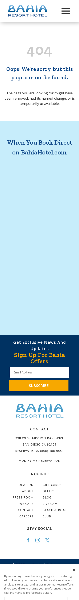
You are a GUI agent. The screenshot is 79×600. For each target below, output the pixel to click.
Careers (26, 516)
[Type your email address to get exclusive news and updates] (40, 372)
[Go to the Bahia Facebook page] (30, 540)
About (27, 491)
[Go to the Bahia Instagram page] (39, 540)
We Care (26, 504)
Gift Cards (52, 485)
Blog (47, 497)
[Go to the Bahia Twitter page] (49, 540)
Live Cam (50, 504)
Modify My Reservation (39, 461)
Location (25, 485)
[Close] (74, 573)
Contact (25, 510)
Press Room (22, 497)
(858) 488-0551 (52, 451)
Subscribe (39, 385)
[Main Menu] (66, 11)
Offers (49, 491)
